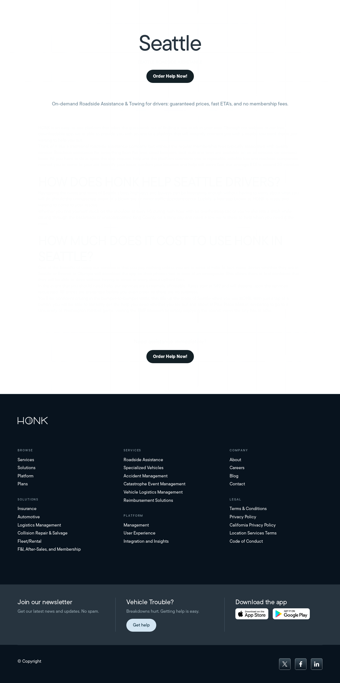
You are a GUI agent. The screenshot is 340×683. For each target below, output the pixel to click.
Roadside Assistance (143, 460)
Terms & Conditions (248, 508)
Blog (234, 476)
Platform (26, 476)
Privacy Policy (243, 517)
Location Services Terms (253, 533)
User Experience (139, 533)
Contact (237, 484)
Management (136, 525)
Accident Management (146, 476)
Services (26, 460)
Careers (237, 467)
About (235, 460)
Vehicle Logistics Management (153, 492)
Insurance (27, 508)
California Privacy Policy (253, 525)
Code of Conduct (246, 541)
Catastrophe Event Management (154, 484)
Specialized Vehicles (143, 467)
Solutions (26, 467)
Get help (141, 625)
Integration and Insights (146, 541)
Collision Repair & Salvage (43, 533)
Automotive (29, 517)
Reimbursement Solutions (148, 500)
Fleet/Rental (29, 541)
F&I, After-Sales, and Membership (49, 549)
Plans (23, 484)
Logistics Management (39, 525)
